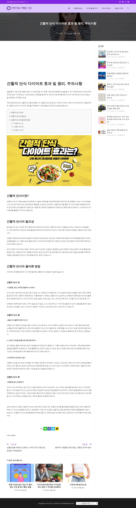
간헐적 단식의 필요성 (18, 116)
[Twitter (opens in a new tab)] (119, 2)
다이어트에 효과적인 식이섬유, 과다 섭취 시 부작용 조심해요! (49, 485)
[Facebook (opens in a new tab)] (122, 2)
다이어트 (13, 435)
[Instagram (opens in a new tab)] (125, 2)
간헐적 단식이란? (17, 112)
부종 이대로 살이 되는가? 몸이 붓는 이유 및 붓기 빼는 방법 (20, 485)
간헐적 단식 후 (19, 130)
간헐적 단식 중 (19, 127)
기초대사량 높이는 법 (78, 484)
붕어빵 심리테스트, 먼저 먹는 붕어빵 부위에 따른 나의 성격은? (118, 119)
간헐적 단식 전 (19, 123)
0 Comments (121, 57)
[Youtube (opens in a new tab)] (128, 2)
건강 (60, 33)
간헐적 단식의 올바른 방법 (20, 120)
